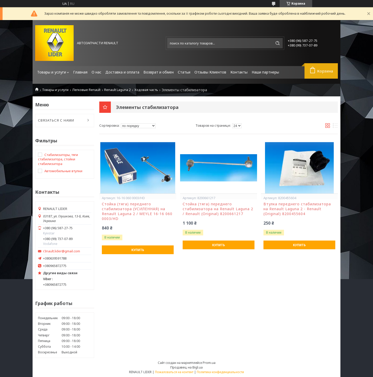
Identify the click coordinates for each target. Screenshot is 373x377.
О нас (96, 72)
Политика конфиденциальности (220, 372)
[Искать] (277, 43)
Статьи (184, 72)
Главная (80, 72)
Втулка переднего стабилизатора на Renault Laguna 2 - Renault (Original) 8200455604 (297, 209)
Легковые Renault (86, 90)
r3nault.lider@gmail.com (61, 251)
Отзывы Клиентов (210, 72)
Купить (137, 250)
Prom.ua (209, 362)
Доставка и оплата (122, 72)
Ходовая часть (146, 90)
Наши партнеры (265, 72)
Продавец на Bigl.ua (186, 367)
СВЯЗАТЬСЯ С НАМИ (56, 120)
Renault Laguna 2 (117, 90)
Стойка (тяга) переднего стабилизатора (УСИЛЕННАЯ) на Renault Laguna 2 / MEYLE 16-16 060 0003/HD (137, 211)
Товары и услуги (51, 72)
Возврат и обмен (158, 72)
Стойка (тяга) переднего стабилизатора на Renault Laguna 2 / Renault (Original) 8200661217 (218, 209)
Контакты (239, 72)
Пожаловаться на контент (174, 372)
